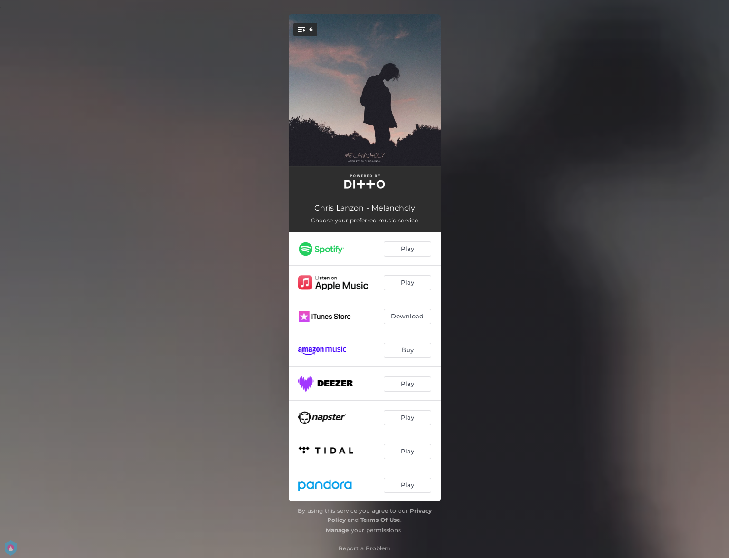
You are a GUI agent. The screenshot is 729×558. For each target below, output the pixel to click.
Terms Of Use (380, 519)
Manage (337, 530)
